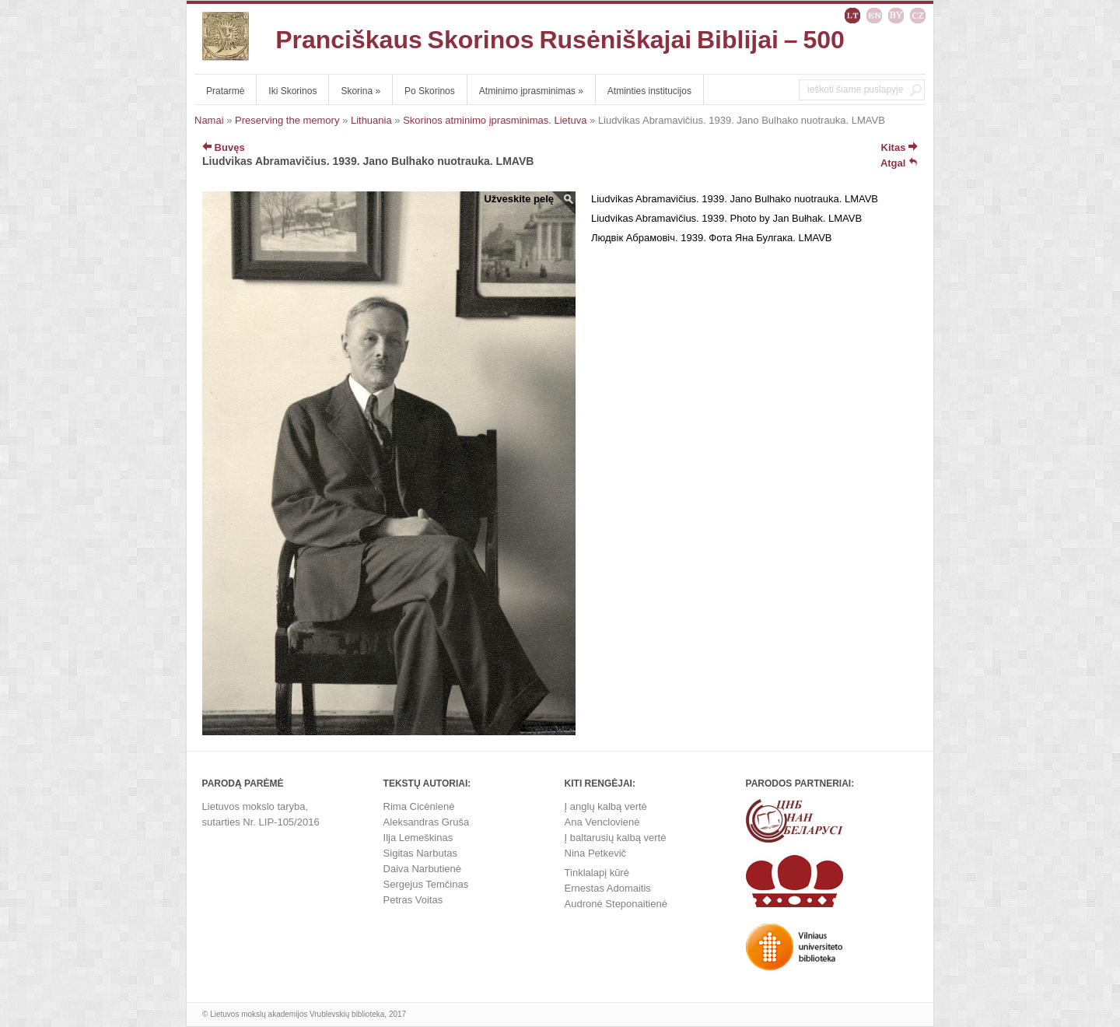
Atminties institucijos (649, 91)
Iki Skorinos (292, 91)
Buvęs (223, 147)
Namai (209, 120)
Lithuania (371, 120)
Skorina (360, 91)
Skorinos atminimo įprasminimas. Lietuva (494, 120)
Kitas (899, 147)
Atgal (899, 163)
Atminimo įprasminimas (531, 91)
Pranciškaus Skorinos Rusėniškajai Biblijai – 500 (560, 40)
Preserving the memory (287, 120)
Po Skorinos (429, 91)
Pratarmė (225, 91)
